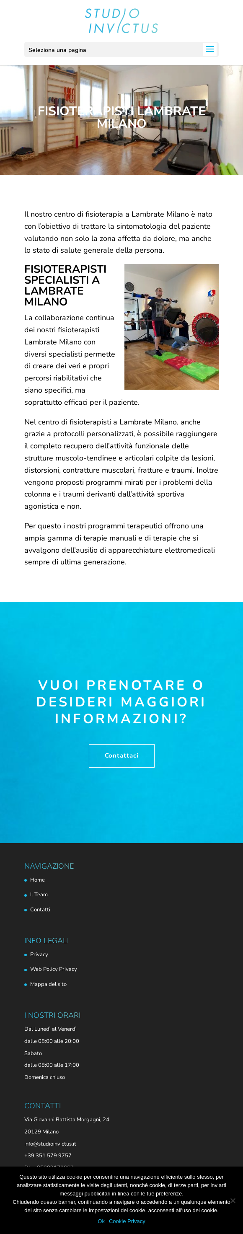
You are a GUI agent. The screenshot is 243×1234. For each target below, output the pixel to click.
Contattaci (122, 755)
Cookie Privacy (127, 1221)
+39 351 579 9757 (48, 1155)
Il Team (39, 894)
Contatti (40, 909)
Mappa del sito (48, 984)
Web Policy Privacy (53, 969)
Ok (101, 1221)
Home (37, 880)
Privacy (39, 954)
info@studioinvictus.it (50, 1144)
